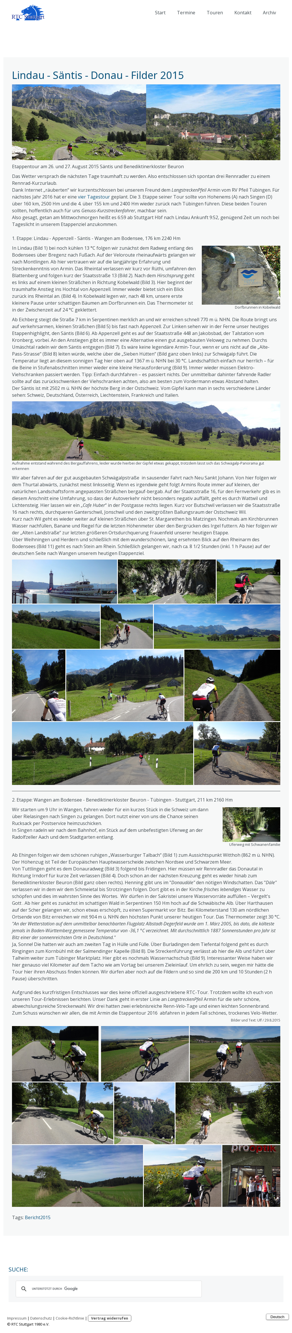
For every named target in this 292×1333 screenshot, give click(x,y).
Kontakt (242, 12)
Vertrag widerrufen (109, 1318)
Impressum (17, 1318)
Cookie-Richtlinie (70, 1318)
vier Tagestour (94, 197)
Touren (215, 12)
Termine (186, 12)
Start (160, 12)
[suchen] (108, 1289)
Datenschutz (41, 1318)
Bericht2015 (38, 1217)
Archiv (269, 12)
